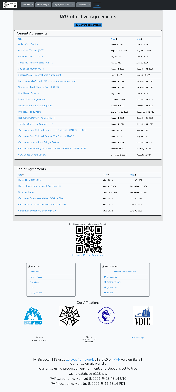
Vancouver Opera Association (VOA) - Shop (41, 198)
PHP (117, 359)
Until (139, 39)
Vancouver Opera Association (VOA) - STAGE (42, 204)
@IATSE (108, 292)
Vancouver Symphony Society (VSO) (37, 210)
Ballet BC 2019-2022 (30, 180)
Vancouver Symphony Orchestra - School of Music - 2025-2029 (52, 148)
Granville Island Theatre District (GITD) (39, 87)
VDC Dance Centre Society (32, 154)
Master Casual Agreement (32, 99)
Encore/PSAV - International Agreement (39, 75)
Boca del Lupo (26, 192)
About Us (27, 4)
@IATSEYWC (111, 287)
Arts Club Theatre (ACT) (31, 50)
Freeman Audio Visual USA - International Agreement (47, 81)
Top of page (138, 337)
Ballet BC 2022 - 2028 (30, 56)
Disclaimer (34, 282)
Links (32, 287)
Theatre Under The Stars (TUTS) (35, 124)
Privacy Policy (36, 277)
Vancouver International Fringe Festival (39, 142)
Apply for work (36, 292)
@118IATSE (110, 277)
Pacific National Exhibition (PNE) (35, 105)
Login (97, 5)
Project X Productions (29, 111)
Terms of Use (35, 271)
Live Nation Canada (28, 93)
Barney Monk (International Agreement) (39, 186)
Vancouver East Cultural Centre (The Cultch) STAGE (46, 136)
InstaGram (130, 271)
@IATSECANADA (112, 282)
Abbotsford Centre (28, 44)
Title (20, 39)
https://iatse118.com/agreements (88, 255)
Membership (42, 4)
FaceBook (119, 271)
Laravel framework (80, 359)
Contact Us (83, 4)
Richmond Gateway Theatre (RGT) (36, 117)
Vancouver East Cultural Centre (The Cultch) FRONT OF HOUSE (52, 130)
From (113, 39)
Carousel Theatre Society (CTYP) (35, 62)
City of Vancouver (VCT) (31, 68)
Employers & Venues (63, 4)
